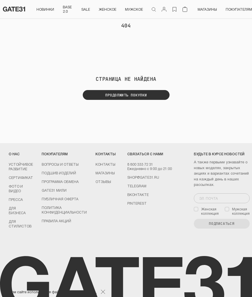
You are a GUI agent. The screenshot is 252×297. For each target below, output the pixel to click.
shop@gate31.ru (143, 177)
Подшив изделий (59, 173)
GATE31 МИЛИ (54, 190)
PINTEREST (137, 203)
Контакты (105, 164)
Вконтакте (138, 195)
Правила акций (56, 221)
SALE (85, 9)
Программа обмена (60, 182)
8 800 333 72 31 (140, 164)
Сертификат (21, 177)
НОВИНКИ (45, 9)
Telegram (136, 186)
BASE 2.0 (67, 9)
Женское (107, 9)
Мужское (134, 9)
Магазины (207, 9)
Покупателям (239, 9)
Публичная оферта (60, 199)
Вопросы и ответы (60, 164)
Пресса (16, 199)
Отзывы (103, 182)
